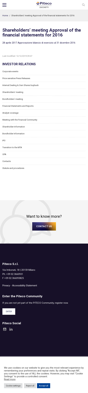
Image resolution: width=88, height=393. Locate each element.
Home (5, 15)
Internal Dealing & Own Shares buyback (20, 85)
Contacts (6, 161)
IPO (3, 140)
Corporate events (10, 71)
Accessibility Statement (24, 285)
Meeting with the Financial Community (19, 120)
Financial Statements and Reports (18, 106)
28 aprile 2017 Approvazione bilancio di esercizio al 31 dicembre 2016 (38, 42)
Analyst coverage (10, 113)
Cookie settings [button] (13, 385)
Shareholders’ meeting (12, 92)
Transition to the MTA (12, 147)
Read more (10, 379)
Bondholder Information (13, 133)
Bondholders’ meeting (12, 99)
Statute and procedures (13, 168)
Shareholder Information (13, 126)
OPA (4, 154)
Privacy (6, 285)
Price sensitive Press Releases (16, 78)
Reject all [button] (30, 385)
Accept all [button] (43, 385)
